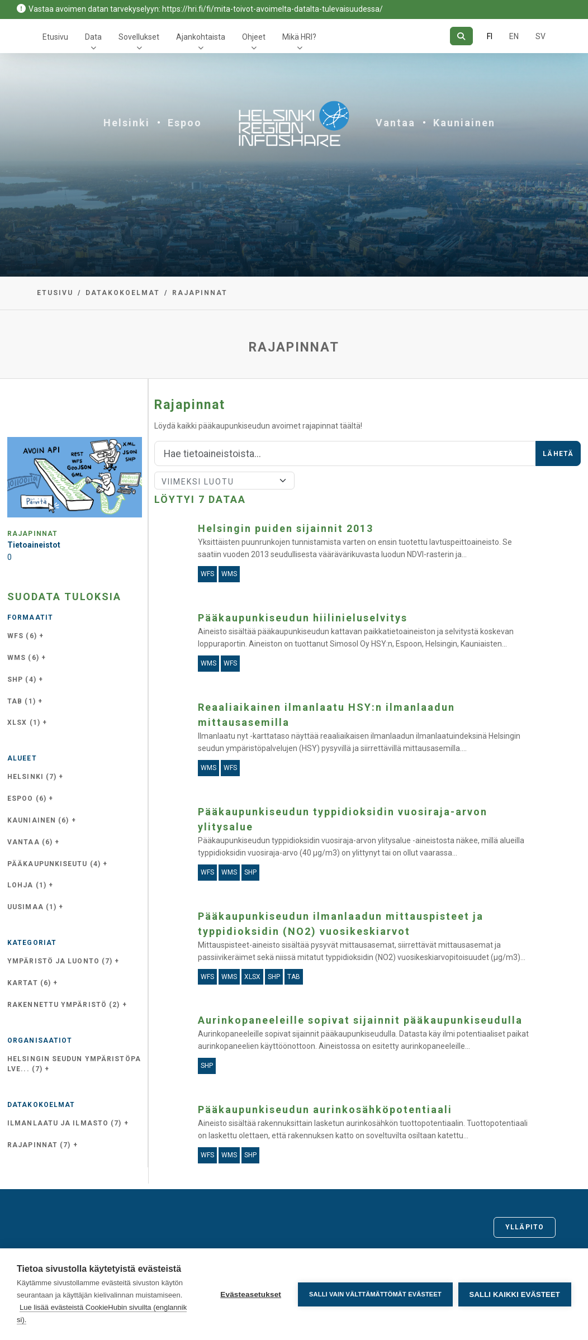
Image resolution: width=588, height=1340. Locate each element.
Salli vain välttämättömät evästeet (375, 1294)
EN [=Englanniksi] (514, 36)
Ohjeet (253, 36)
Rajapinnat (199, 293)
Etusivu (55, 36)
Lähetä (558, 454)
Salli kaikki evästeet (515, 1294)
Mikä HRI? (299, 36)
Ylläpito (524, 1227)
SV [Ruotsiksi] (540, 36)
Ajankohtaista (200, 36)
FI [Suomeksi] (489, 36)
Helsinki (126, 123)
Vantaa (395, 123)
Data (93, 36)
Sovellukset (138, 36)
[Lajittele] (224, 481)
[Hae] (461, 36)
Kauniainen (464, 123)
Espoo (185, 123)
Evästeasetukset (250, 1294)
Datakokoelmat (123, 293)
